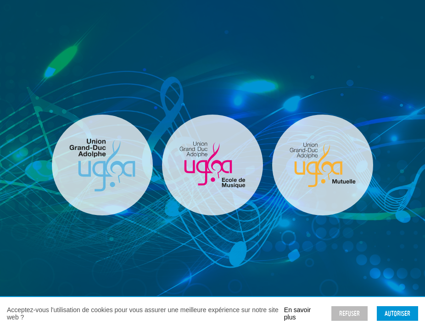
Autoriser (397, 313)
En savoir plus (297, 313)
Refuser (349, 313)
